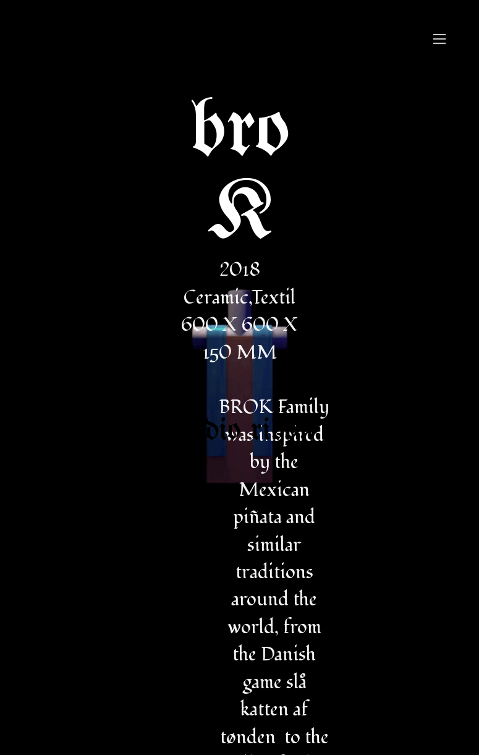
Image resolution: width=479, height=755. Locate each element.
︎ (439, 39)
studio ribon (239, 431)
